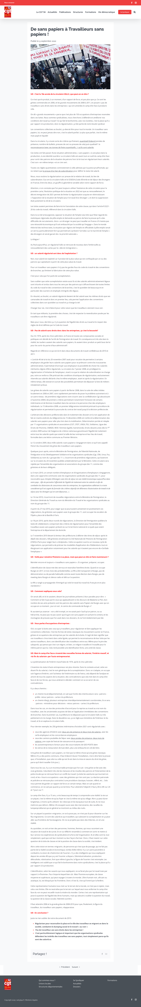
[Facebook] (102, 954)
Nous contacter (9, 3)
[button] (135, 12)
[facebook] (132, 999)
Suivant (75, 967)
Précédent (65, 967)
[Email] (106, 954)
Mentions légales (31, 1000)
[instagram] (136, 999)
